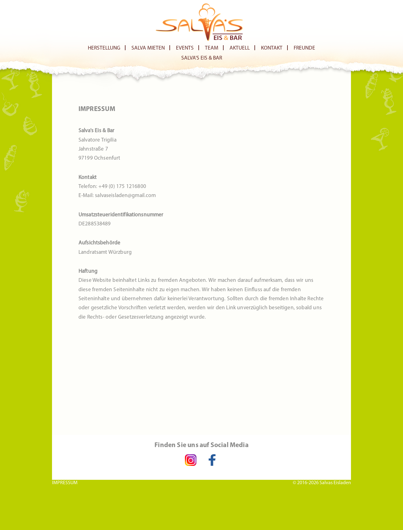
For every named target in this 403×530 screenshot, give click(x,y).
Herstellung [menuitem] (104, 48)
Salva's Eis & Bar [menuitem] (201, 58)
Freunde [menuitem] (304, 48)
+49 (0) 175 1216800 (122, 186)
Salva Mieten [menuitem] (148, 48)
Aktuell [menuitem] (240, 48)
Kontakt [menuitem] (271, 48)
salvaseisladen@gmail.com (125, 195)
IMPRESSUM (65, 482)
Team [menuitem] (211, 48)
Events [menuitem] (185, 48)
